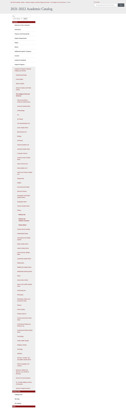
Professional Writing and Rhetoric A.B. (23, 325)
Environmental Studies (23, 187)
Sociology (20, 349)
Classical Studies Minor (23, 149)
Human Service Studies (23, 229)
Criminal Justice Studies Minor (23, 158)
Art (18, 115)
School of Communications (23, 378)
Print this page (96, 2)
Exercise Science (22, 191)
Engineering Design (21, 75)
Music (18, 275)
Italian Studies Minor (22, 244)
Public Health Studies (23, 340)
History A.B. (22, 214)
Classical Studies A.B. (23, 144)
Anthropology (20, 110)
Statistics (19, 353)
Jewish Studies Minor (23, 248)
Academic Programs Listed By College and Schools (37, 2)
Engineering (20, 178)
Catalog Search (15, 15)
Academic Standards (20, 60)
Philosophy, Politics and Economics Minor (23, 300)
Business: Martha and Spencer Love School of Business (22, 371)
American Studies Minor (23, 106)
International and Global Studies (23, 238)
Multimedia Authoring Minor (24, 271)
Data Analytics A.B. (22, 168)
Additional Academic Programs (23, 51)
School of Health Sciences (23, 388)
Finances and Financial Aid (22, 34)
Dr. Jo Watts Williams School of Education (23, 383)
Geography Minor (22, 201)
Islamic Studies (20, 83)
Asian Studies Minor (22, 127)
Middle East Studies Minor (24, 267)
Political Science (21, 313)
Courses (17, 55)
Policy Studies (21, 309)
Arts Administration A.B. (23, 123)
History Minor (22, 225)
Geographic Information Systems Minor (23, 196)
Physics (19, 305)
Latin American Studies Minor (23, 253)
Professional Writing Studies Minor (25, 331)
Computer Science (22, 153)
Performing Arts (21, 290)
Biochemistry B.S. (22, 132)
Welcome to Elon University (22, 25)
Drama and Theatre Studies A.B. (24, 173)
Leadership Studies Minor (24, 258)
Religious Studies (22, 345)
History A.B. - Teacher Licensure (24, 219)
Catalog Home (18, 394)
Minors (16, 47)
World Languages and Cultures (23, 364)
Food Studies (19, 79)
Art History (20, 119)
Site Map (17, 399)
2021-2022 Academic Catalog (17, 2)
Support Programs (20, 64)
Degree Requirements (21, 38)
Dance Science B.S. (22, 163)
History (19, 210)
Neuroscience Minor (22, 280)
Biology (19, 136)
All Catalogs (18, 403)
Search (25, 18)
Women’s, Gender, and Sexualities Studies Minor (24, 358)
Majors (16, 42)
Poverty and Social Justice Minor (24, 319)
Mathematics (20, 263)
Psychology (20, 336)
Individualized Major (22, 233)
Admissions (18, 29)
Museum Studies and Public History (23, 88)
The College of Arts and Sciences (58, 2)
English (19, 182)
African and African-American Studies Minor (23, 101)
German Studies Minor (23, 206)
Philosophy (20, 294)
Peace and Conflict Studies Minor (24, 285)
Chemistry (20, 140)
